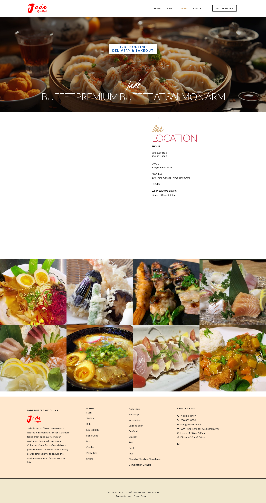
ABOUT (171, 8)
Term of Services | (124, 496)
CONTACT (199, 8)
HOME (157, 8)
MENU (184, 8)
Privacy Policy (140, 496)
